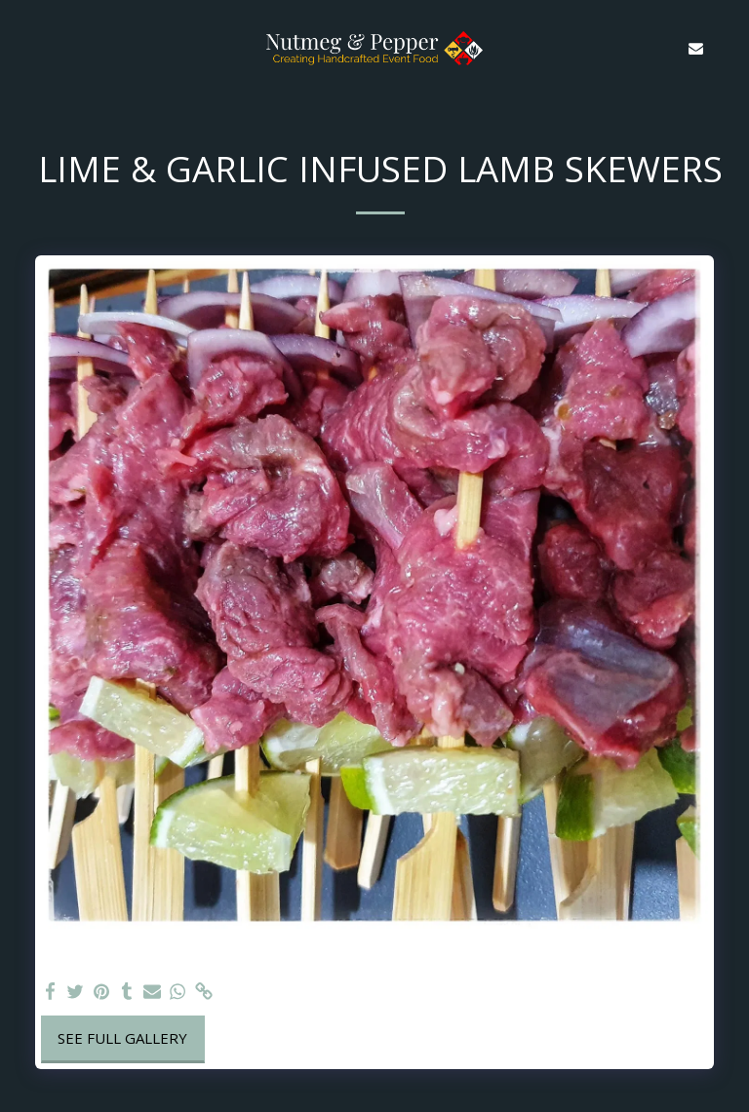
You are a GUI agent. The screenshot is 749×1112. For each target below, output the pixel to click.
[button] (21, 47)
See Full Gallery (122, 1038)
